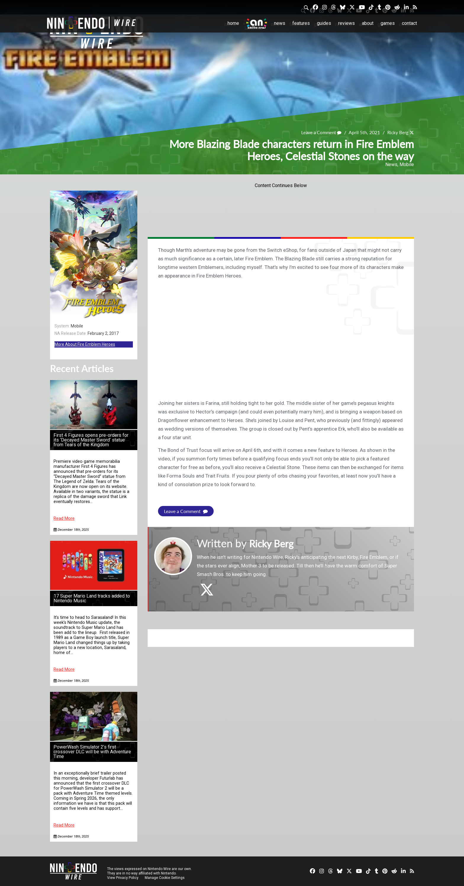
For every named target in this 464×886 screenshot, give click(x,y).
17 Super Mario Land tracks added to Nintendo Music (92, 598)
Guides (324, 23)
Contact (409, 23)
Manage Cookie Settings (165, 878)
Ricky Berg (397, 132)
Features (301, 23)
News (279, 23)
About (367, 23)
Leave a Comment (319, 132)
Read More (64, 518)
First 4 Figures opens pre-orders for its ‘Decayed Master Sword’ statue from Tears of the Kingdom (91, 439)
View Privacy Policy (122, 878)
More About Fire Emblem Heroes (84, 344)
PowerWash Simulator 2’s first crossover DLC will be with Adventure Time (92, 751)
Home (233, 23)
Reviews (346, 23)
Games (388, 23)
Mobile (406, 164)
